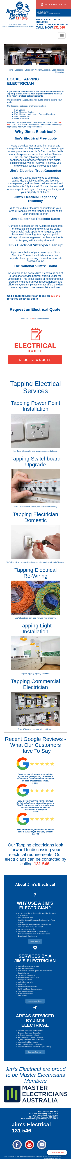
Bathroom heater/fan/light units (28, 977)
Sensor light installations (26, 975)
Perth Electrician (23, 1037)
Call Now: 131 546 (57, 1152)
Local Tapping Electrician (58, 71)
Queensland (37, 1033)
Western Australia (37, 1037)
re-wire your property (46, 618)
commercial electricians (42, 729)
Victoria (36, 1035)
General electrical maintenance (28, 966)
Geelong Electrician (24, 1042)
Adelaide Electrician (25, 1031)
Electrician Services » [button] (35, 1001)
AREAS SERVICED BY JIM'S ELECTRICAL (35, 1020)
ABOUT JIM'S (42, 12)
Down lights (22, 984)
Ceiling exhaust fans (25, 980)
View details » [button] (35, 941)
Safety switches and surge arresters (30, 989)
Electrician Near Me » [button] (35, 1052)
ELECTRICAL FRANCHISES (49, 14)
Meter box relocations (25, 994)
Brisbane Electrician (25, 1033)
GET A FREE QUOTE (53, 4)
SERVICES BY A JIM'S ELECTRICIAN (35, 958)
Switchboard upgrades (25, 991)
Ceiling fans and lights (25, 982)
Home (10, 70)
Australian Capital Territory (42, 1047)
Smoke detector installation (27, 987)
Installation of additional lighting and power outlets (35, 971)
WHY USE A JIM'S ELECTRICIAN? (35, 905)
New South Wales (38, 1040)
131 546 (55, 295)
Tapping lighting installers (38, 673)
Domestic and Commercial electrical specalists (34, 934)
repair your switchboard (41, 507)
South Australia (38, 1031)
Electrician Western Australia (37, 70)
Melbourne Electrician (25, 1035)
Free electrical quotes (25, 918)
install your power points (41, 451)
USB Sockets (22, 996)
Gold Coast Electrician (25, 1044)
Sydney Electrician (24, 1040)
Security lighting (23, 973)
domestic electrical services (43, 562)
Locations (19, 70)
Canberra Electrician (25, 1047)
